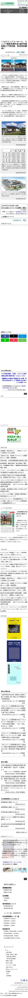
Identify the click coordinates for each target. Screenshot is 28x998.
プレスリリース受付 (11, 965)
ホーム (8, 9)
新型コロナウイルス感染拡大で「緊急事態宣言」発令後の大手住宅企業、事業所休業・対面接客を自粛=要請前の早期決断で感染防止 (14, 160)
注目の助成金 (20, 773)
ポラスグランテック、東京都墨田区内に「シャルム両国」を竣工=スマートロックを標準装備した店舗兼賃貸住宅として (13, 501)
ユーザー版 (16, 701)
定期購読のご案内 (21, 211)
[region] (14, 277)
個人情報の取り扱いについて (21, 983)
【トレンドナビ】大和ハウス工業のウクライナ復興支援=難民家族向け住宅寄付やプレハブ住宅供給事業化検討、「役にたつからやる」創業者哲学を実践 (13, 483)
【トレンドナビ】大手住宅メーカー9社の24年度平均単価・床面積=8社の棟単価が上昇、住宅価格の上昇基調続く (14, 573)
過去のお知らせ (21, 832)
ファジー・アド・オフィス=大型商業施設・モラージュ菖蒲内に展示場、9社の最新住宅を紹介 (14, 187)
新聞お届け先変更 (11, 956)
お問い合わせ (21, 12)
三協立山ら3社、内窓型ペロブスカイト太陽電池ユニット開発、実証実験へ (13, 456)
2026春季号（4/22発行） (10, 918)
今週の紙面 (22, 9)
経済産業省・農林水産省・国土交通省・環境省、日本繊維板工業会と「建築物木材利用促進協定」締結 (13, 465)
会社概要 (8, 12)
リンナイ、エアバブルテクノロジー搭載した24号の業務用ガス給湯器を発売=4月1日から (14, 471)
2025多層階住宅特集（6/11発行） (12, 938)
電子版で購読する (21, 213)
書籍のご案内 (21, 10)
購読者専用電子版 (23, 5)
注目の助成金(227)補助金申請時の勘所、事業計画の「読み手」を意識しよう (13, 767)
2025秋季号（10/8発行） (10, 923)
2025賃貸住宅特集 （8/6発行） (12, 935)
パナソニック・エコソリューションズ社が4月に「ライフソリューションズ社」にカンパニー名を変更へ (13, 609)
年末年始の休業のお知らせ (10, 812)
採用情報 (8, 975)
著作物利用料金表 (8, 906)
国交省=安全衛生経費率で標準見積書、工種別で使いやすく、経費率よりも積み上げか (13, 594)
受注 (24, 220)
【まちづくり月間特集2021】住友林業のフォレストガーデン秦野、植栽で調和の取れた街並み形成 (13, 735)
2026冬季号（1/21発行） (10, 921)
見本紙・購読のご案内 (8, 10)
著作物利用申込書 (8, 908)
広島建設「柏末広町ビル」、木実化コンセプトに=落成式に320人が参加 (13, 452)
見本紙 (5, 900)
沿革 (7, 973)
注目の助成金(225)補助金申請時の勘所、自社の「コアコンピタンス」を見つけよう (13, 788)
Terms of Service (21, 991)
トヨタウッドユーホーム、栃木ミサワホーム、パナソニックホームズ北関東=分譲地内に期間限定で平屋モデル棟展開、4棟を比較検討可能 (14, 132)
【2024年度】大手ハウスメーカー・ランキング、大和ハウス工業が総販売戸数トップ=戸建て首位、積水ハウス (13, 559)
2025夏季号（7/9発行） (10, 925)
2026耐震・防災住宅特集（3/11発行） (13, 931)
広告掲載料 (6, 898)
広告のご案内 (9, 963)
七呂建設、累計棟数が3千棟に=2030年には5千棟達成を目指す (13, 490)
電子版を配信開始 (11, 958)
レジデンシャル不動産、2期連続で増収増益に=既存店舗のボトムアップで (13, 495)
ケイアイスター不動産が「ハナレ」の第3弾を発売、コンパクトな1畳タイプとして (13, 553)
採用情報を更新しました (9, 802)
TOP (25, 393)
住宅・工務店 (20, 52)
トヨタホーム (17, 220)
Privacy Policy (12, 991)
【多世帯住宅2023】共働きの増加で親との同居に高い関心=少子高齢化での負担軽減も (13, 697)
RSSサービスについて (11, 969)
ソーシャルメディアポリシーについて (19, 985)
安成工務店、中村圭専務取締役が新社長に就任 (13, 460)
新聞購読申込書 (8, 890)
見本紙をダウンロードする (12, 862)
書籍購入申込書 (8, 892)
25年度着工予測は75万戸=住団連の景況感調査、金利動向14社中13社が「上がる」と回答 (13, 476)
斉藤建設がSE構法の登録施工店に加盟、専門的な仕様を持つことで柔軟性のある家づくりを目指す (14, 380)
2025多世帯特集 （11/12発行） (12, 933)
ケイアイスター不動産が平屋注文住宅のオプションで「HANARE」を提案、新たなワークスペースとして (13, 566)
